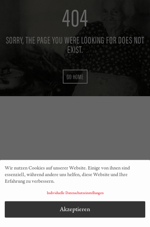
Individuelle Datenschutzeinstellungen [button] (75, 194)
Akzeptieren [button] (75, 211)
